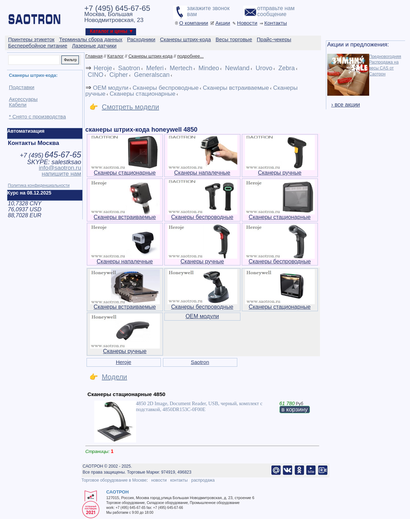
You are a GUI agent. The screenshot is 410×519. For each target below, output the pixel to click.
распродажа (203, 480)
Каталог (115, 56)
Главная (94, 56)
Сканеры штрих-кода (150, 56)
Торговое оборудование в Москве (114, 480)
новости (158, 480)
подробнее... (190, 56)
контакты (179, 480)
